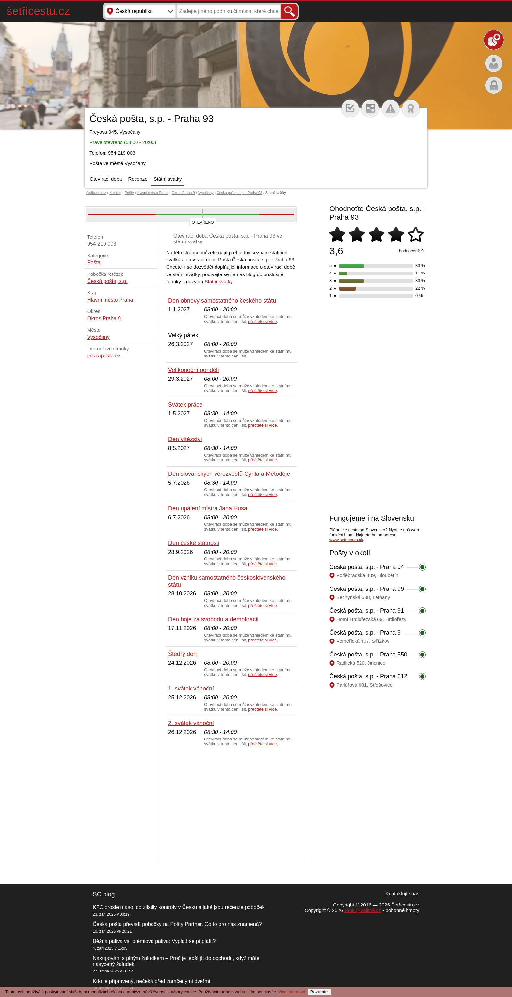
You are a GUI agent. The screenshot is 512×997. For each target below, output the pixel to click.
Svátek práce (185, 404)
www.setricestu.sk (346, 539)
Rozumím (319, 991)
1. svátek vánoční (191, 688)
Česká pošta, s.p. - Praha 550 (368, 654)
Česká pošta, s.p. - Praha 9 (365, 632)
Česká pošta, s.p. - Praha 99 (366, 589)
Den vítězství (185, 439)
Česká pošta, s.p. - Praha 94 (366, 567)
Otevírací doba (106, 179)
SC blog (104, 894)
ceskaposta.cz (103, 355)
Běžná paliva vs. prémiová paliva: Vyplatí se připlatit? (154, 941)
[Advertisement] (231, 804)
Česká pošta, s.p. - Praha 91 (366, 610)
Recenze (137, 179)
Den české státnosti (193, 543)
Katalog (115, 193)
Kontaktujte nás (402, 893)
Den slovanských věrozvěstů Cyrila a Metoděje (229, 474)
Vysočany (205, 193)
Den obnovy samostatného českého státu (222, 300)
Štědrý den (182, 654)
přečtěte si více (262, 321)
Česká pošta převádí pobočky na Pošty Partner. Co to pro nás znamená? (177, 924)
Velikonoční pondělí (193, 370)
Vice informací (291, 991)
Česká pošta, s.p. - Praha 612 (368, 676)
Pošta (94, 262)
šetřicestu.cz (38, 11)
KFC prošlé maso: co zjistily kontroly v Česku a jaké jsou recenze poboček (178, 907)
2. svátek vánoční (191, 723)
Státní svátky (168, 179)
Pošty (129, 193)
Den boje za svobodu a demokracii (213, 619)
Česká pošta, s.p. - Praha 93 (239, 193)
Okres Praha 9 (183, 193)
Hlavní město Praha (152, 193)
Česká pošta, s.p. (107, 281)
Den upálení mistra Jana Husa (207, 508)
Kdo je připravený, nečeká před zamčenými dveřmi (151, 981)
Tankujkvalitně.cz (362, 910)
